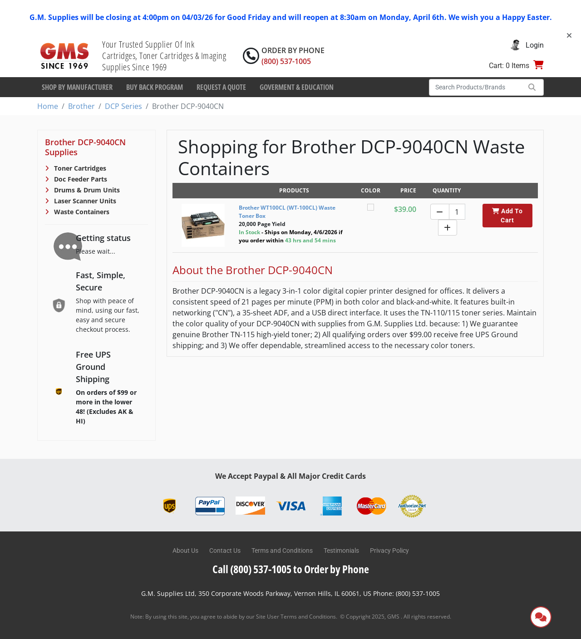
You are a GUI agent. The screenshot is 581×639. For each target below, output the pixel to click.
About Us (185, 550)
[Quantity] (457, 212)
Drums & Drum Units (86, 190)
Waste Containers (80, 211)
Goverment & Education (297, 87)
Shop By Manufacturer (77, 87)
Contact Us (225, 550)
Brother (81, 106)
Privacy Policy (389, 550)
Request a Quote (221, 87)
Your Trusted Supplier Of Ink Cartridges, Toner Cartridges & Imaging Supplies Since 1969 (164, 55)
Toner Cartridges (79, 168)
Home (47, 106)
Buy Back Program (154, 87)
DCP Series (123, 106)
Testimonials (341, 550)
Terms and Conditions (282, 550)
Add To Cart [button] (507, 215)
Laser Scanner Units (84, 201)
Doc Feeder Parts (79, 179)
